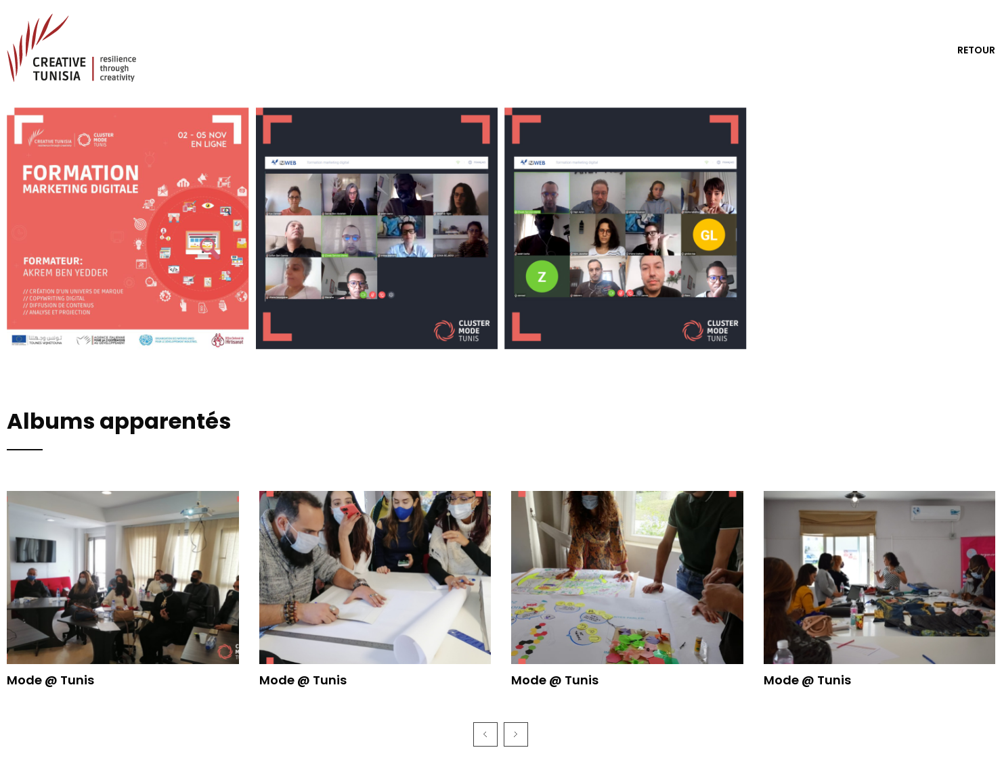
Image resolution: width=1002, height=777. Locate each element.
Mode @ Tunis (50, 680)
